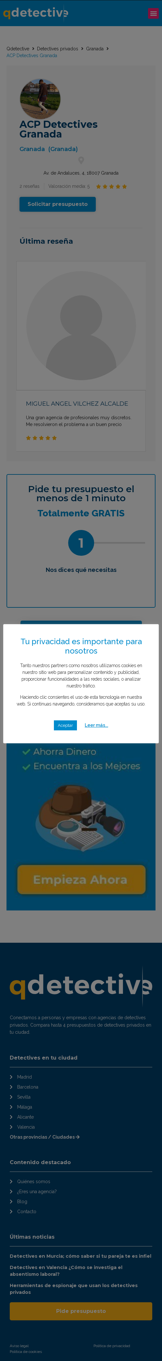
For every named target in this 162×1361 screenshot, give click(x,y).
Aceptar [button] (65, 725)
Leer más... (96, 725)
